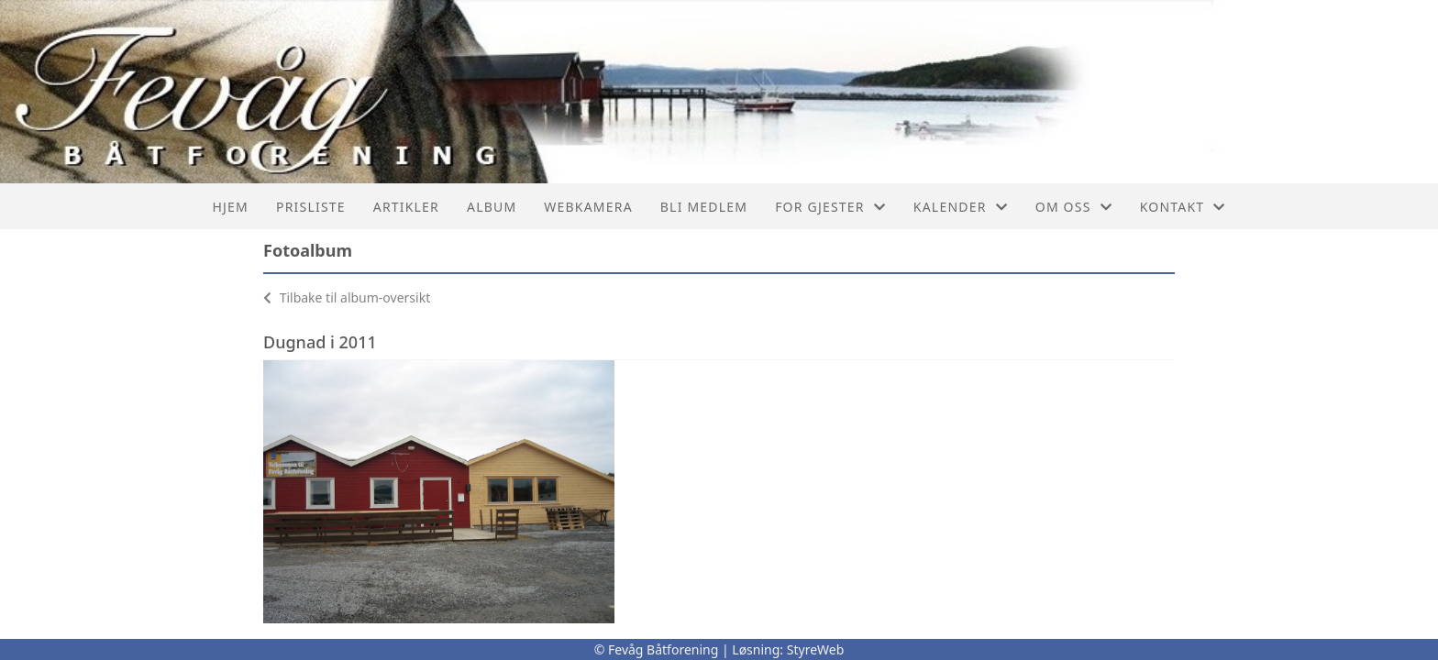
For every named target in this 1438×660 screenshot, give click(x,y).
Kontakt (1183, 206)
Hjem (231, 206)
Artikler (406, 206)
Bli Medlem (703, 206)
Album (491, 206)
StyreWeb (816, 649)
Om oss (1073, 206)
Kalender (960, 206)
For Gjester (830, 206)
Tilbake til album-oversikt (346, 297)
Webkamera (588, 206)
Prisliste (311, 206)
